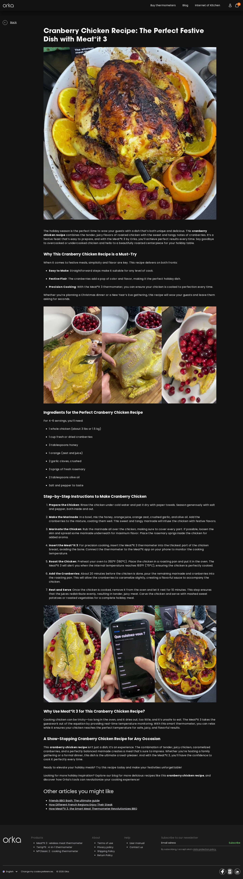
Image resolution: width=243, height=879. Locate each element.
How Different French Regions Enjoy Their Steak (81, 805)
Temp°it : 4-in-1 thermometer (54, 847)
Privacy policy (105, 847)
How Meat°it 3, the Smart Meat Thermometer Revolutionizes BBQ (93, 809)
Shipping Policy (106, 851)
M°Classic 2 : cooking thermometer (57, 851)
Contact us (136, 847)
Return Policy (105, 855)
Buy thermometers (163, 5)
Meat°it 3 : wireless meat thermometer (59, 843)
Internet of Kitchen (207, 5)
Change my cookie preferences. (37, 871)
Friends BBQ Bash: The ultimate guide (74, 801)
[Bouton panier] (237, 5)
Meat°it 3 (119, 239)
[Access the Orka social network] (222, 872)
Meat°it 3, (164, 755)
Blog (185, 5)
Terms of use (105, 843)
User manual (137, 843)
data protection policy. (205, 849)
